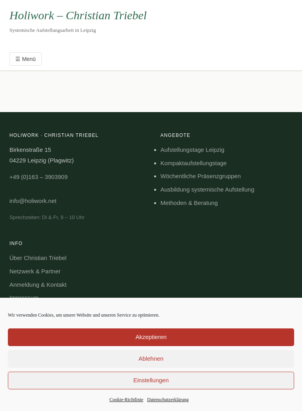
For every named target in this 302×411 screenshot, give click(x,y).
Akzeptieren (150, 337)
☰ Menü (25, 59)
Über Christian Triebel (37, 257)
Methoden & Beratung (189, 202)
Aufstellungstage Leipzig (192, 149)
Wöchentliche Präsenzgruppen (200, 176)
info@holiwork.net (32, 200)
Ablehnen (150, 358)
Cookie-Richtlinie (126, 399)
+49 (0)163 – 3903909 (38, 176)
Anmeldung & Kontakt (37, 284)
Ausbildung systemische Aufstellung (207, 189)
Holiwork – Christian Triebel (78, 15)
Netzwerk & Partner (35, 271)
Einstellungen (151, 380)
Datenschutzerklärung (167, 399)
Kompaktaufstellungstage (193, 163)
